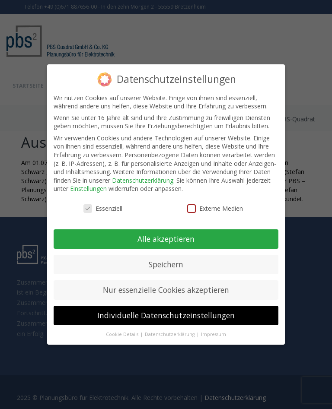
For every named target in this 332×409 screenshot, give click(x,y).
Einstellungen (88, 188)
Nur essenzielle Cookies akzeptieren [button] (166, 290)
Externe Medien (215, 208)
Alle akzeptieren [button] (166, 239)
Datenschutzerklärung (142, 180)
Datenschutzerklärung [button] (170, 334)
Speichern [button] (166, 264)
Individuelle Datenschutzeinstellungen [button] (166, 315)
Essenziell (102, 208)
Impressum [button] (213, 334)
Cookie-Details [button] (123, 334)
